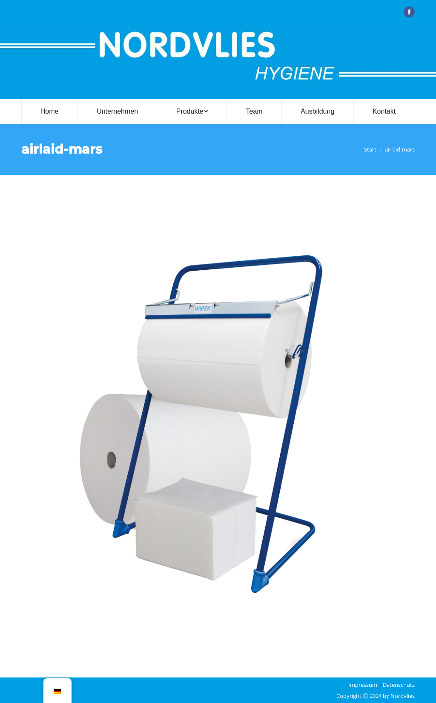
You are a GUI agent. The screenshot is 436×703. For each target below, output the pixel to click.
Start (370, 149)
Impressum (362, 685)
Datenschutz (399, 685)
